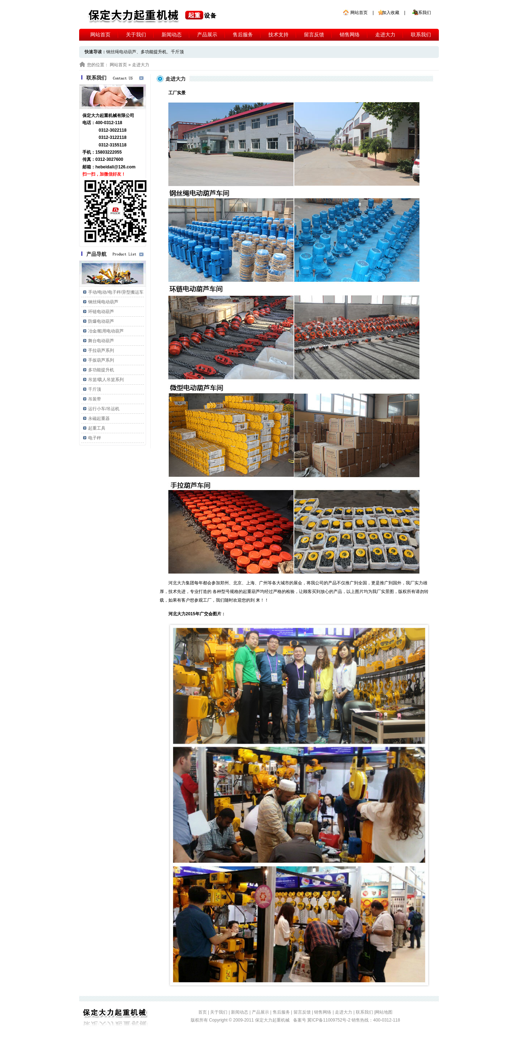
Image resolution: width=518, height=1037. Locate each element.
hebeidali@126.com (115, 166)
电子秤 (94, 437)
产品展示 (207, 34)
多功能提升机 (154, 51)
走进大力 (385, 34)
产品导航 (96, 254)
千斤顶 (177, 51)
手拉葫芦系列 (101, 350)
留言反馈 (314, 34)
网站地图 (383, 1012)
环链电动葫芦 (101, 311)
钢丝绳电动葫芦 (103, 301)
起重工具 (96, 428)
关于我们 (136, 34)
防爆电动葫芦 (101, 321)
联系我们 (422, 12)
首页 (202, 1012)
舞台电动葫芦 (101, 340)
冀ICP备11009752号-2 (329, 1020)
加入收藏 (390, 12)
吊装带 (94, 399)
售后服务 (243, 34)
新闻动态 (172, 34)
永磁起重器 (99, 418)
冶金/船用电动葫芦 (106, 331)
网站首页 (359, 12)
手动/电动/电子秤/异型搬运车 (116, 292)
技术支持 (278, 34)
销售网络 (350, 34)
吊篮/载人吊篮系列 (106, 379)
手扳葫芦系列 (101, 360)
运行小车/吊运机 (103, 408)
